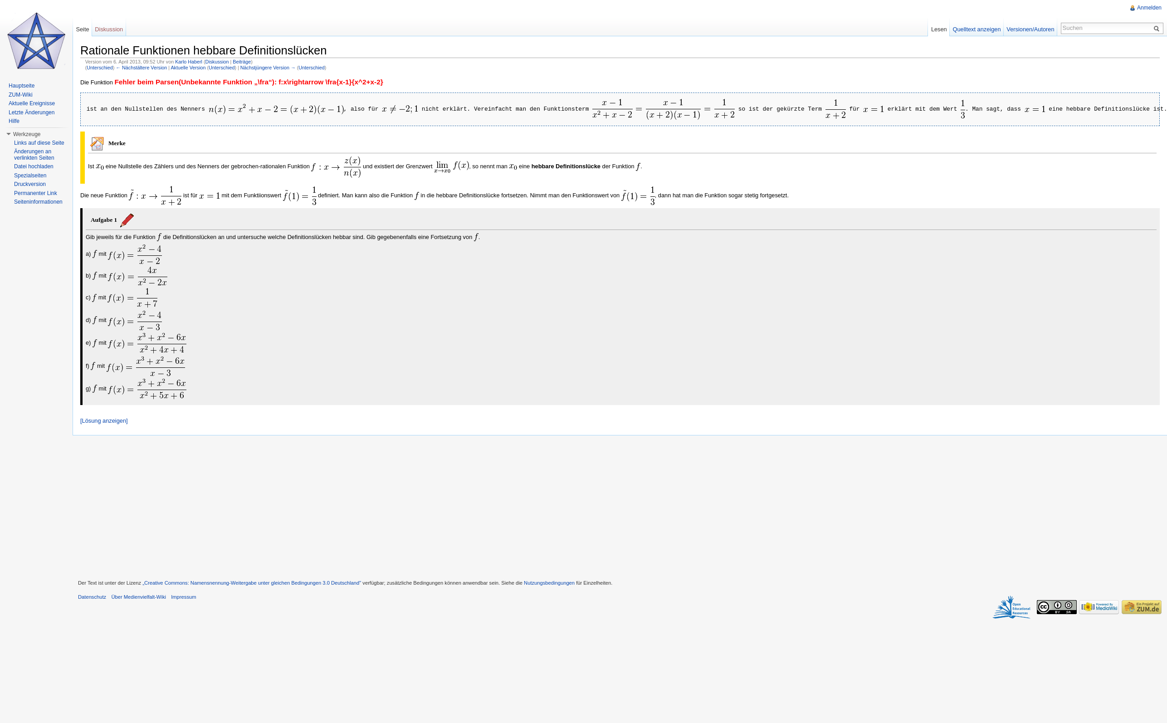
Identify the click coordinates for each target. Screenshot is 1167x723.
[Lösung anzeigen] (104, 420)
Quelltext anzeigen (977, 29)
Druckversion (30, 184)
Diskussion (217, 61)
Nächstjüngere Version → (268, 67)
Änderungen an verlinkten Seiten (34, 154)
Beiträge (242, 61)
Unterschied (99, 67)
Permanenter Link (35, 193)
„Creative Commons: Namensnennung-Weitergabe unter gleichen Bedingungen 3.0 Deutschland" (251, 583)
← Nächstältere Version (141, 67)
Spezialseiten (30, 175)
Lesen (939, 29)
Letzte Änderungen (31, 112)
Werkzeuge (26, 134)
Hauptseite (21, 86)
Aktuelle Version (188, 67)
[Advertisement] (620, 506)
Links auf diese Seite (39, 143)
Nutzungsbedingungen (549, 583)
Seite (82, 29)
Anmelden (1149, 8)
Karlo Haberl (188, 61)
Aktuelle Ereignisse (32, 103)
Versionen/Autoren (1030, 29)
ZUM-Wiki (21, 95)
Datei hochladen (34, 166)
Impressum (183, 597)
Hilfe (14, 121)
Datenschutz (92, 597)
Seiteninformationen (38, 202)
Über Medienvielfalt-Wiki (138, 597)
